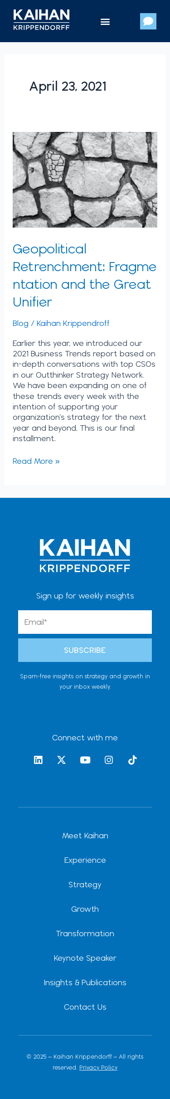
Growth (85, 909)
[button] (104, 21)
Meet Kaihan (85, 835)
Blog (21, 323)
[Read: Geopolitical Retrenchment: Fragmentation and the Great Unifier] (85, 179)
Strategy (85, 884)
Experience (85, 860)
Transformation (85, 933)
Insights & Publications (85, 982)
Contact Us (85, 1006)
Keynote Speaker (85, 958)
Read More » (36, 461)
